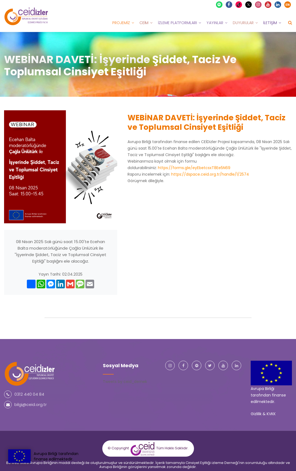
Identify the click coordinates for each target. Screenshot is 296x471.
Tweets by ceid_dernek (125, 381)
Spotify (219, 4)
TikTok (239, 4)
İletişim (270, 22)
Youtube (268, 4)
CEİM (143, 22)
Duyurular (243, 22)
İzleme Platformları (177, 22)
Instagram (259, 4)
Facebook (229, 4)
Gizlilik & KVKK (263, 413)
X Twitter (249, 4)
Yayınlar (214, 22)
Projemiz (121, 22)
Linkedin (278, 4)
